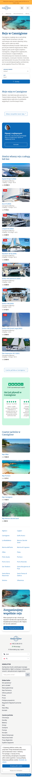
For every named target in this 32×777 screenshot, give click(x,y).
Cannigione (5, 536)
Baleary (4, 723)
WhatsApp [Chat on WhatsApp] (16, 647)
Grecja (4, 725)
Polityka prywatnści (8, 700)
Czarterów (17, 703)
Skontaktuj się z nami (16, 649)
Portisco (19, 557)
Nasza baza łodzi (7, 738)
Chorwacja (5, 718)
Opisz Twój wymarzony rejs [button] (13, 628)
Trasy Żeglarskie (7, 740)
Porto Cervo (6, 562)
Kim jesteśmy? (6, 683)
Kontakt (16, 144)
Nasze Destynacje (7, 735)
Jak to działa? (6, 685)
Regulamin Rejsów (8, 703)
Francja (4, 730)
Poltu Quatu (6, 557)
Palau (19, 552)
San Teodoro (6, 567)
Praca (4, 698)
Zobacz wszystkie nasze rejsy (16, 114)
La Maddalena (6, 540)
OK (28, 675)
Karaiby (4, 720)
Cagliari (19, 531)
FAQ (3, 705)
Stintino (4, 580)
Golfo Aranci (21, 536)
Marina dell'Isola (7, 547)
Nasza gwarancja (7, 688)
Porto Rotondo (22, 562)
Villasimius (20, 580)
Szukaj (16, 81)
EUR (16, 654)
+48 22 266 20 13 (16, 644)
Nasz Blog (5, 708)
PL (16, 658)
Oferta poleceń (7, 693)
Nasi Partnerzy (7, 690)
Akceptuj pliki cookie (16, 766)
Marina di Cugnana (23, 547)
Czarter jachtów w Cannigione (16, 370)
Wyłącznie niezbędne (16, 770)
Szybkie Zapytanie (8, 743)
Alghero (4, 531)
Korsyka (4, 733)
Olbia (3, 552)
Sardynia (5, 728)
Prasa (4, 695)
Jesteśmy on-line (23, 775)
